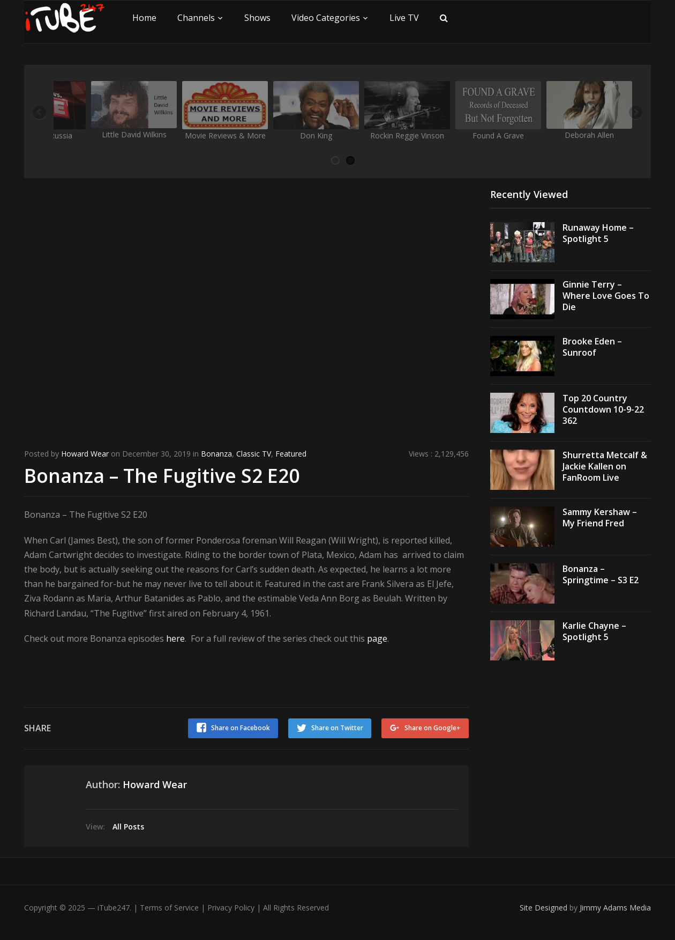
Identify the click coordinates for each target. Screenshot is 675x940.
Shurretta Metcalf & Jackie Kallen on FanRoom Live (604, 466)
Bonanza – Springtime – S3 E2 (600, 574)
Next (635, 113)
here (175, 638)
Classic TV (253, 454)
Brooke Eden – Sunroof (592, 346)
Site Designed (544, 906)
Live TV (404, 18)
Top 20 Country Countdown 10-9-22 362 (603, 409)
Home (144, 18)
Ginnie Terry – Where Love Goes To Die (605, 295)
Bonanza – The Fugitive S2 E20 (163, 475)
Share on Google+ (432, 727)
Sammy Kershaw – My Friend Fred (599, 517)
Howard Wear (85, 454)
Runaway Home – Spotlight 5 (598, 233)
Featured (290, 454)
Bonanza (216, 454)
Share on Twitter (337, 727)
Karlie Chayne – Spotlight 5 (594, 631)
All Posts (128, 825)
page (377, 638)
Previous (40, 113)
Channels (196, 18)
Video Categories (325, 18)
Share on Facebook (239, 727)
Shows (257, 18)
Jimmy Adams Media (615, 906)
